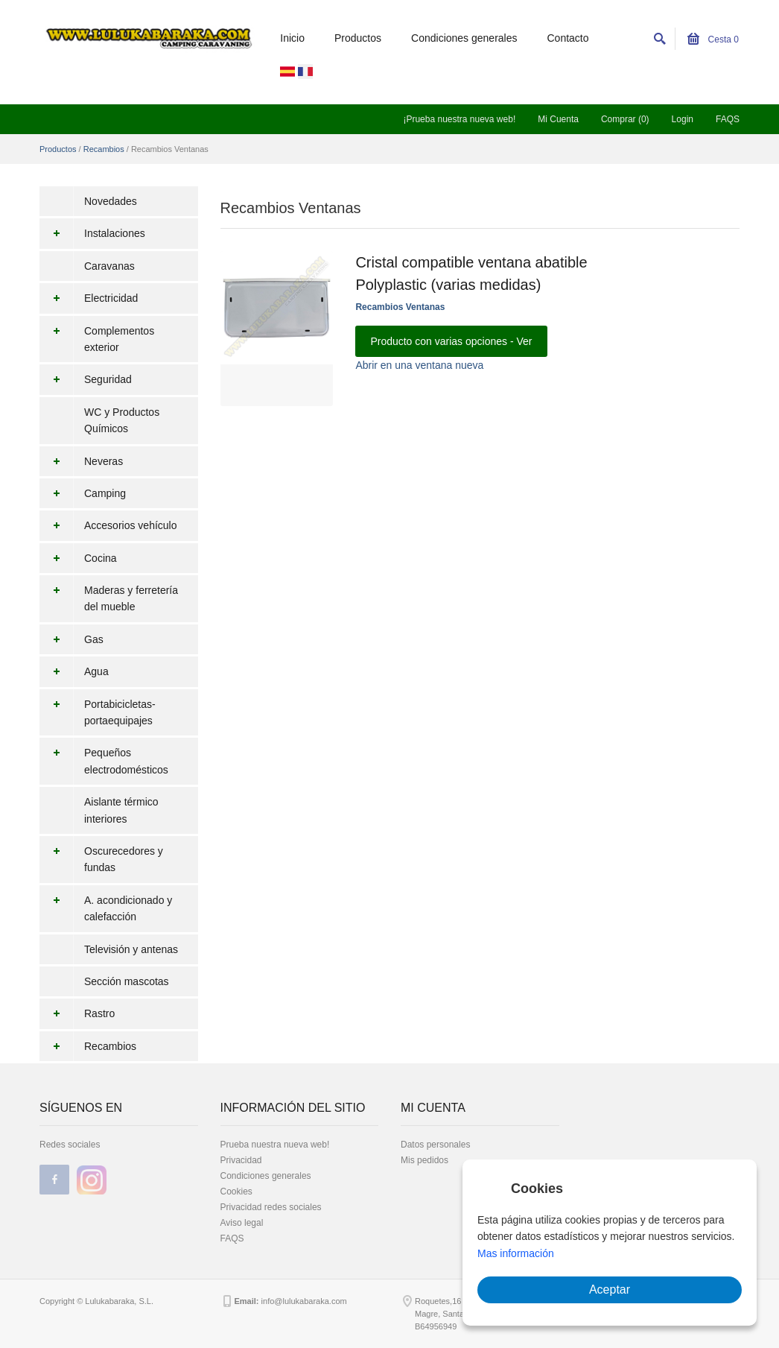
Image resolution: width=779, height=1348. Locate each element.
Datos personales (435, 1144)
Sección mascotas (126, 981)
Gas (71, 639)
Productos (357, 38)
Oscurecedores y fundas (101, 859)
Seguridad (85, 379)
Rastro (77, 1013)
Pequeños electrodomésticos (103, 761)
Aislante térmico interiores (121, 810)
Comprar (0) (625, 119)
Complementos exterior (96, 339)
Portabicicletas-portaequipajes (97, 712)
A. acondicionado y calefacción (105, 908)
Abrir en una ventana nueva (419, 365)
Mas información (515, 1253)
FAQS (728, 119)
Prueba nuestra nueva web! (275, 1144)
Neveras (81, 461)
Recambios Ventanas (400, 307)
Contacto (568, 38)
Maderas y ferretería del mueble (108, 598)
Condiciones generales (464, 38)
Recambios (103, 149)
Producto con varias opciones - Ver (451, 341)
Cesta (713, 39)
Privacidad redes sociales (271, 1207)
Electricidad (88, 298)
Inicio (292, 38)
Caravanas (109, 266)
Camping (82, 493)
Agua (74, 671)
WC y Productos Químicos (121, 420)
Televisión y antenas (131, 949)
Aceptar (609, 1289)
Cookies (236, 1191)
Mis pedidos (424, 1160)
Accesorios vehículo (108, 525)
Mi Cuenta (558, 119)
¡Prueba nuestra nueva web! (459, 119)
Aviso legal (242, 1223)
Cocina (78, 558)
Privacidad (241, 1160)
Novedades (110, 201)
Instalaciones (92, 233)
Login (682, 119)
